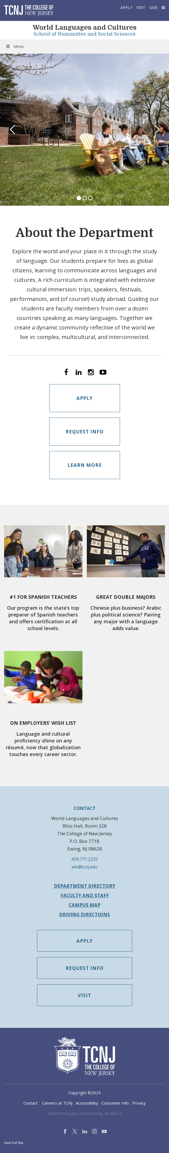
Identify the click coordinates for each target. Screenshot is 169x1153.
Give (153, 7)
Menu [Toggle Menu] (14, 46)
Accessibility (87, 1103)
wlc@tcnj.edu (84, 867)
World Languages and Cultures (85, 27)
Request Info (85, 431)
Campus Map (84, 905)
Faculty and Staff (84, 895)
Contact (30, 1103)
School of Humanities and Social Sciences (84, 34)
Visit (140, 7)
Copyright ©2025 (84, 1092)
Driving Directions (84, 914)
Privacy (139, 1103)
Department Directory (84, 886)
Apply (126, 7)
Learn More (84, 465)
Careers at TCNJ (57, 1103)
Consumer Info (115, 1103)
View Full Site (13, 1142)
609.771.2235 (85, 859)
